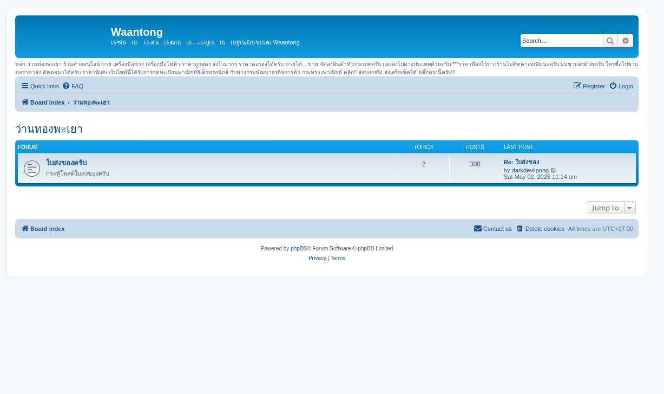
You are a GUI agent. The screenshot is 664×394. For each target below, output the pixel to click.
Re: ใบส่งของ (521, 162)
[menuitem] (72, 86)
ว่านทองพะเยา (49, 129)
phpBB (299, 248)
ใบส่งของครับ (66, 163)
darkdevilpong (530, 170)
